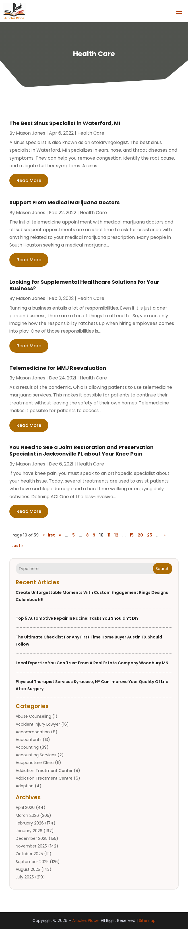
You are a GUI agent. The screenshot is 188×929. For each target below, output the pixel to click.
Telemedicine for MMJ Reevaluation (57, 367)
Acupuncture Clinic (35, 762)
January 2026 (29, 831)
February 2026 (30, 823)
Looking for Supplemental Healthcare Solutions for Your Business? (84, 285)
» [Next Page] (165, 535)
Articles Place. (86, 920)
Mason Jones (30, 133)
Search (163, 568)
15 (132, 535)
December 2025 (31, 838)
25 (149, 535)
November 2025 (31, 846)
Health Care (90, 133)
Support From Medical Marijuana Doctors (64, 202)
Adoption (25, 786)
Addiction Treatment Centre (44, 778)
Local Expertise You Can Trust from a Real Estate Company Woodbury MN (92, 663)
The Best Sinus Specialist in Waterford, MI (64, 123)
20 (140, 535)
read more (28, 180)
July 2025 (25, 877)
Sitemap (147, 920)
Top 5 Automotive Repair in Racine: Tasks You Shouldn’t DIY (77, 618)
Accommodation (33, 732)
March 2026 (27, 815)
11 (109, 535)
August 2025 (28, 869)
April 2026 (25, 807)
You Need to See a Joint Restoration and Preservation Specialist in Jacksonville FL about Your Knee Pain (81, 450)
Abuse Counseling (33, 716)
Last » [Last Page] (17, 545)
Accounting (27, 747)
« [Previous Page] (60, 535)
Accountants (29, 739)
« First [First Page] (49, 535)
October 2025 (29, 854)
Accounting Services (36, 755)
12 (116, 535)
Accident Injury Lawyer (38, 724)
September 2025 (32, 862)
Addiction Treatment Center (44, 770)
